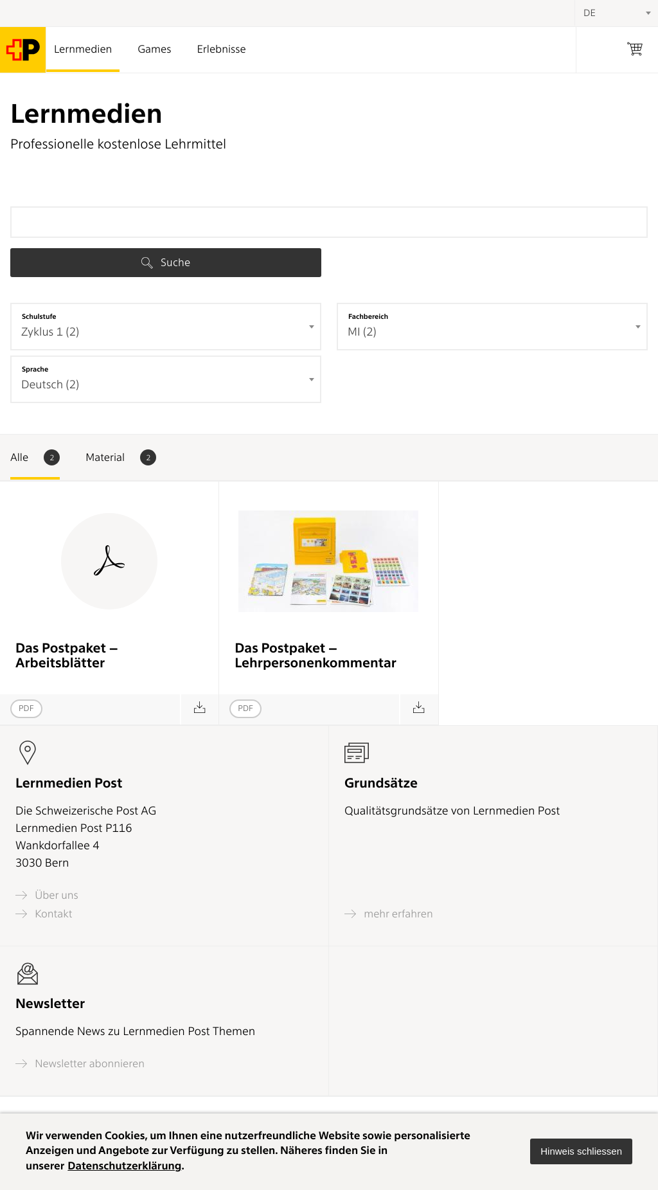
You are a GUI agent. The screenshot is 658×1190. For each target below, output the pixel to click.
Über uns (46, 895)
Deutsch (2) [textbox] (50, 385)
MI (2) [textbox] (362, 332)
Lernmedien (83, 49)
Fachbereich (368, 316)
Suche (165, 262)
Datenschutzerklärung (124, 1166)
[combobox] (165, 326)
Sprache (35, 369)
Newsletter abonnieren (80, 1064)
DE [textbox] (589, 13)
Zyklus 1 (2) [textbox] (50, 332)
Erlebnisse (221, 49)
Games (154, 49)
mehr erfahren (388, 914)
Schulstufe (39, 316)
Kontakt (43, 914)
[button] (581, 1151)
